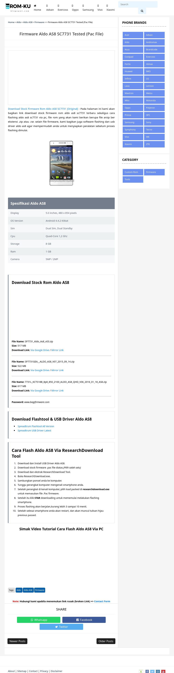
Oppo (75, 7)
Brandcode (151, 49)
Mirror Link (57, 350)
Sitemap (22, 664)
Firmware (39, 590)
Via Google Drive (40, 350)
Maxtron (129, 93)
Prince (128, 114)
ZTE (148, 144)
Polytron (150, 107)
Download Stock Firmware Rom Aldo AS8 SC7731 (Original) (43, 108)
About (11, 664)
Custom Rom (131, 172)
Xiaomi (111, 7)
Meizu (149, 93)
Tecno (149, 129)
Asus (127, 49)
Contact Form (102, 601)
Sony (148, 122)
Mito (127, 100)
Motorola (151, 100)
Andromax (151, 42)
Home (37, 7)
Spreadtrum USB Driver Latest (34, 430)
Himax (149, 64)
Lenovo (150, 85)
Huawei (129, 71)
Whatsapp (33, 620)
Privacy (44, 664)
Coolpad (129, 56)
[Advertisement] (61, 77)
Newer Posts (18, 634)
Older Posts (105, 634)
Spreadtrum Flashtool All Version (36, 426)
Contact (33, 664)
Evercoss (63, 7)
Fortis (127, 64)
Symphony (130, 129)
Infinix (128, 78)
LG (147, 78)
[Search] (138, 4)
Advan (50, 7)
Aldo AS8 (28, 590)
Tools (127, 179)
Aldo (19, 590)
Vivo (100, 7)
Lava (127, 85)
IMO (148, 71)
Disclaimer (56, 664)
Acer (127, 34)
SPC (148, 114)
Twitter (89, 620)
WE (147, 136)
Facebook (61, 620)
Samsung (88, 7)
